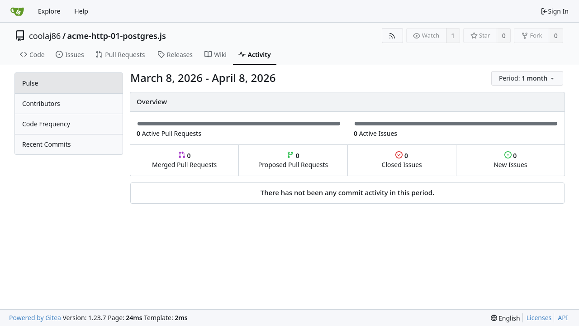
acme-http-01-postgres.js (116, 35)
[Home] (17, 11)
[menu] (528, 78)
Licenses (539, 317)
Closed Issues (402, 160)
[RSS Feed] (392, 35)
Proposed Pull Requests (293, 160)
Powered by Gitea (35, 317)
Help (81, 11)
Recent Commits (46, 144)
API (563, 317)
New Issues (510, 160)
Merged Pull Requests (184, 160)
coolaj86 (45, 35)
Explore (49, 11)
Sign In (555, 11)
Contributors (41, 103)
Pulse (30, 83)
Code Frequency (46, 124)
